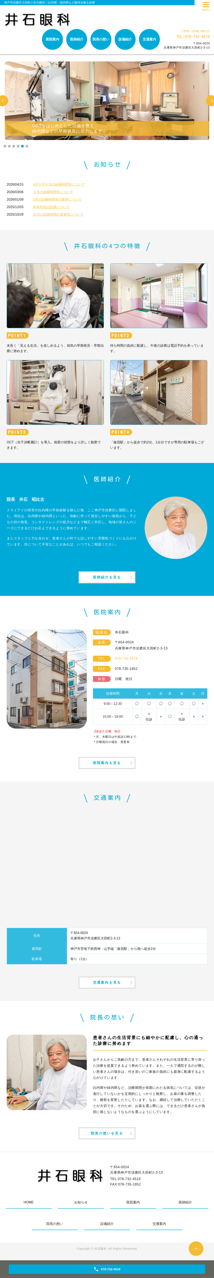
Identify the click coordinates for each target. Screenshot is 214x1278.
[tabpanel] (107, 100)
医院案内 (52, 39)
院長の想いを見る (107, 1135)
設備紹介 (125, 39)
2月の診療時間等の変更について (57, 199)
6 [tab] (26, 146)
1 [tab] (5, 146)
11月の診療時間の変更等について (58, 214)
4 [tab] (18, 146)
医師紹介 (76, 39)
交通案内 (149, 39)
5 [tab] (22, 146)
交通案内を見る (107, 984)
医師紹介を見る (107, 577)
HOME (29, 1205)
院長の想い (101, 39)
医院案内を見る (107, 764)
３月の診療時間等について (53, 192)
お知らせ (81, 1205)
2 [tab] (9, 146)
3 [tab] (13, 146)
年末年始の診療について (51, 207)
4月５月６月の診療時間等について (59, 184)
